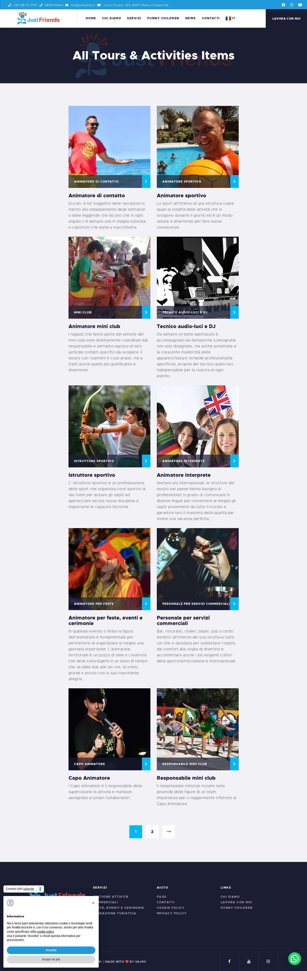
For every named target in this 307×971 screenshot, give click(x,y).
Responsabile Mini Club (184, 764)
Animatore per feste (94, 604)
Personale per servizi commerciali (196, 604)
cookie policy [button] (45, 931)
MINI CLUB (83, 312)
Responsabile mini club (186, 778)
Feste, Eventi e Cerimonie (118, 908)
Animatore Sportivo (181, 181)
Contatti (166, 902)
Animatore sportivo (181, 195)
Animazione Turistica (114, 913)
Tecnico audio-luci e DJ (185, 312)
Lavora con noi (236, 902)
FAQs (162, 897)
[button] (93, 902)
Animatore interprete (183, 461)
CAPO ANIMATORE (89, 764)
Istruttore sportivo (92, 475)
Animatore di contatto (96, 181)
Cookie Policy (171, 908)
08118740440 (51, 5)
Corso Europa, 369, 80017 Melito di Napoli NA (132, 5)
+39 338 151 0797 (22, 5)
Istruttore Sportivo (94, 461)
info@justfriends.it (80, 5)
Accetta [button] (51, 950)
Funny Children (237, 908)
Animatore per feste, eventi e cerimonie (106, 620)
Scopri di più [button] (51, 959)
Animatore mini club (94, 326)
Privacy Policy (172, 913)
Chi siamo (230, 897)
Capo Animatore (89, 778)
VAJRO (140, 962)
